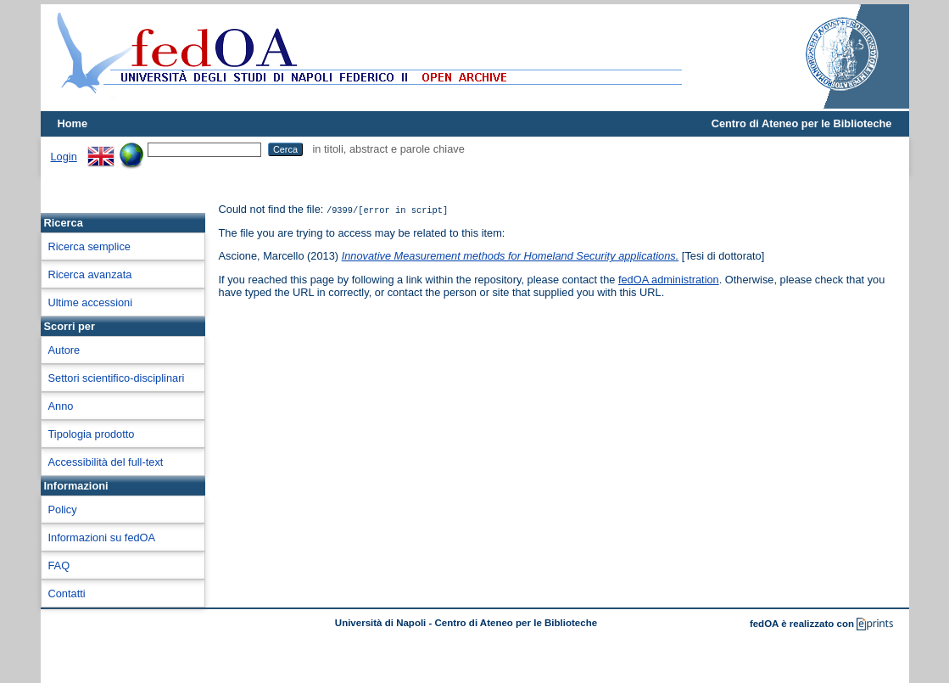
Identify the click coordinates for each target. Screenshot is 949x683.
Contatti (67, 593)
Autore (64, 350)
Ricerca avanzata (90, 274)
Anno (61, 406)
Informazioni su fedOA (102, 537)
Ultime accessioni (90, 302)
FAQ (59, 565)
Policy (62, 509)
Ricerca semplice (89, 246)
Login (64, 156)
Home (73, 123)
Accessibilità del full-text (106, 462)
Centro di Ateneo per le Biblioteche (802, 123)
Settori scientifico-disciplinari (116, 378)
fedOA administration (668, 279)
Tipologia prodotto (91, 434)
